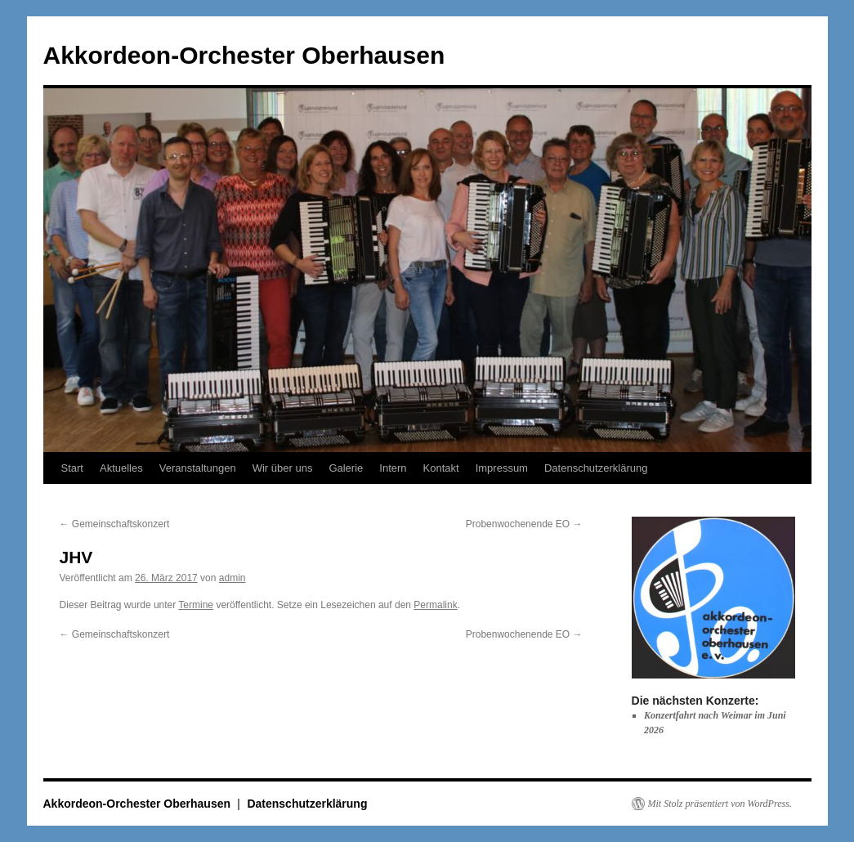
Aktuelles (121, 468)
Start (72, 468)
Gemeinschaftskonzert (115, 524)
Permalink (435, 605)
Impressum (502, 468)
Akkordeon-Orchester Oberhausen (244, 55)
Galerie (346, 468)
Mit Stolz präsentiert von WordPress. (720, 803)
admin (232, 578)
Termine (195, 605)
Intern (392, 468)
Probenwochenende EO (524, 524)
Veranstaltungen (197, 468)
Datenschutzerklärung (595, 468)
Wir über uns (283, 468)
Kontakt (441, 468)
